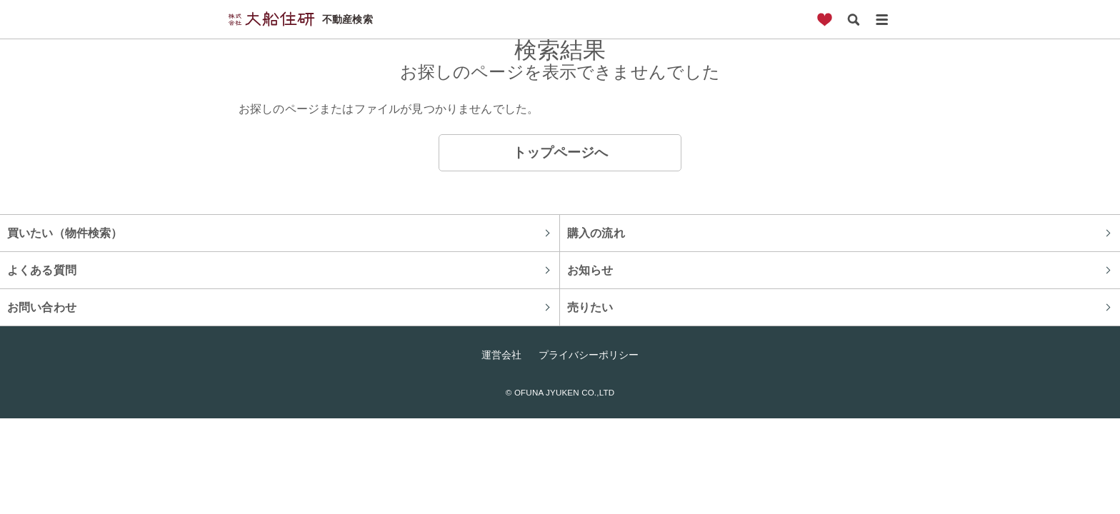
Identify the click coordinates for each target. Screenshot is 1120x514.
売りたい (590, 307)
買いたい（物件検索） (65, 232)
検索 (853, 19)
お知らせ (590, 269)
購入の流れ (596, 232)
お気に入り (824, 19)
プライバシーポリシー (589, 355)
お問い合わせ (41, 307)
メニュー (881, 19)
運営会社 (501, 355)
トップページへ (560, 152)
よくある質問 (41, 269)
